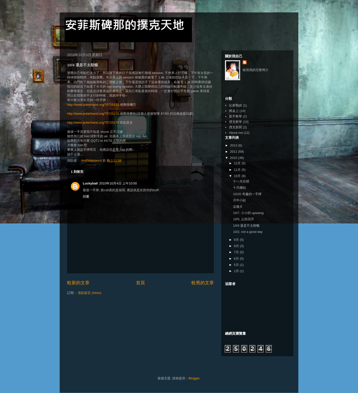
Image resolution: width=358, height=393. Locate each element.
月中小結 (239, 200)
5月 (237, 265)
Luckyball (90, 183)
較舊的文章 (202, 282)
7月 (237, 252)
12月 (238, 163)
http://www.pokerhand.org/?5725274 (93, 122)
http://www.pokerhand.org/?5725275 (93, 113)
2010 (234, 158)
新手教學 (235, 116)
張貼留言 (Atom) (89, 293)
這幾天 (238, 207)
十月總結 (239, 187)
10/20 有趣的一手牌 (247, 194)
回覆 (86, 196)
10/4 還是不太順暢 (246, 225)
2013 (234, 145)
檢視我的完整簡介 (255, 70)
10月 (238, 176)
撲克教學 (235, 122)
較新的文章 (78, 282)
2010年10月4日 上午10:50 (118, 183)
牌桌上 (234, 111)
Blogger (193, 378)
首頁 (140, 282)
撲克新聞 (235, 127)
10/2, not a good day (248, 232)
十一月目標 (241, 181)
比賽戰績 (235, 105)
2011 (234, 151)
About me (236, 133)
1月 (237, 271)
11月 (238, 170)
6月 (237, 258)
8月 (237, 246)
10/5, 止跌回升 (243, 219)
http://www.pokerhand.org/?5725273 (93, 105)
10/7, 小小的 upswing (248, 213)
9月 (237, 240)
